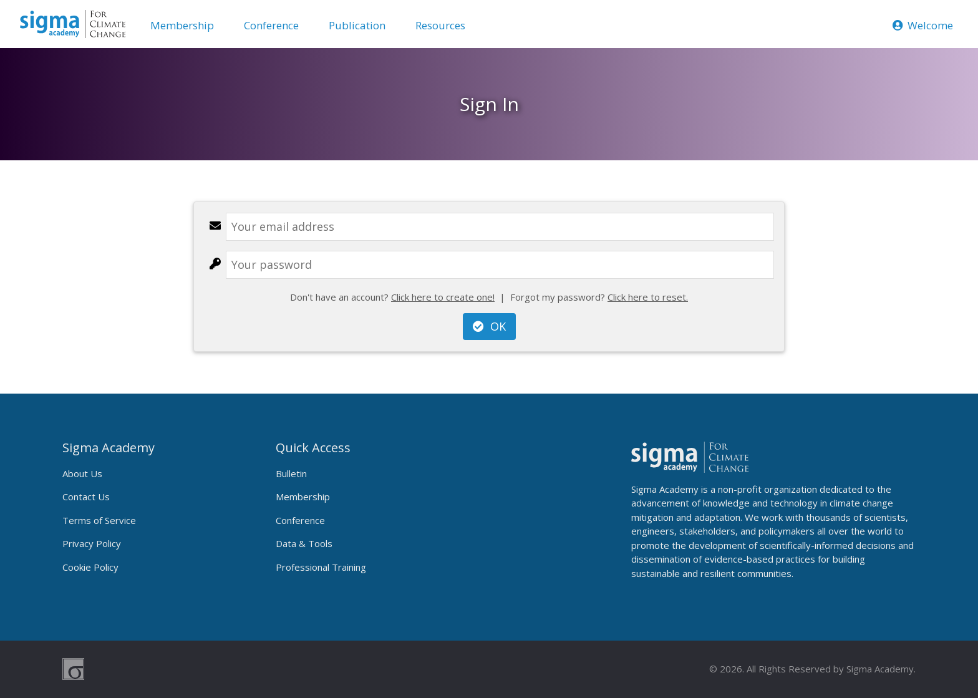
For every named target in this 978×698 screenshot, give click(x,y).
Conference (271, 25)
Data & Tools (304, 543)
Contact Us (86, 496)
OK (489, 326)
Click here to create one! (443, 297)
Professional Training (321, 567)
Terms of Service (99, 520)
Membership (182, 25)
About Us (82, 473)
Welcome (923, 25)
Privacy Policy (91, 543)
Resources (440, 25)
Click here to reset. (648, 297)
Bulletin (291, 473)
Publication (357, 25)
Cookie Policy (90, 567)
